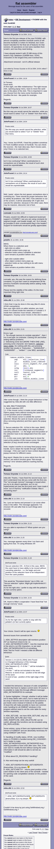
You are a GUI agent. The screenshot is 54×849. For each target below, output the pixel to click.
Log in (40, 12)
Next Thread (42, 832)
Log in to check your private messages (23, 12)
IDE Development (23, 20)
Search (25, 10)
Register (32, 10)
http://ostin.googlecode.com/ (15, 321)
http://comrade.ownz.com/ (30, 232)
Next (18, 26)
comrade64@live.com (16, 232)
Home (19, 10)
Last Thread (33, 832)
